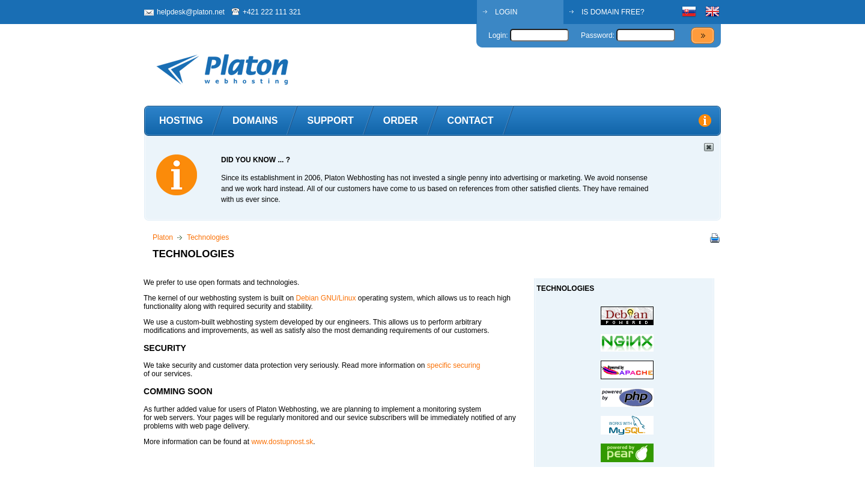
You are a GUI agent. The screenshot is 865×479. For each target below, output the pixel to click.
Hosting (181, 120)
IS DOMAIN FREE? (613, 12)
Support (330, 120)
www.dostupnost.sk (282, 442)
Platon (163, 237)
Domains (255, 120)
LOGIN (506, 12)
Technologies (208, 237)
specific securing (454, 365)
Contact (471, 120)
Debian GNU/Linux (326, 298)
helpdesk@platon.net (191, 12)
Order (400, 120)
